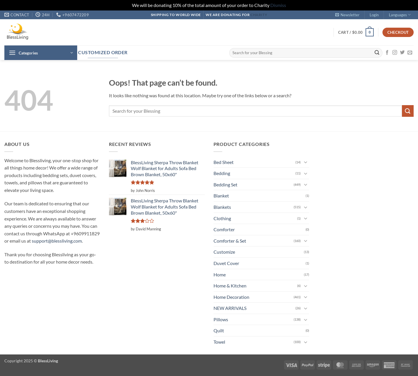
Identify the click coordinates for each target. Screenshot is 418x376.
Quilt (219, 330)
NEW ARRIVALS (230, 308)
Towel (219, 342)
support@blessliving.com (57, 240)
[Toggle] (305, 161)
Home (220, 274)
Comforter (224, 229)
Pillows (221, 319)
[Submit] (377, 53)
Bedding (222, 173)
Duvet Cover (226, 263)
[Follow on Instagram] (394, 52)
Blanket (221, 195)
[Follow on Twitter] (402, 52)
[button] (347, 15)
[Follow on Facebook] (387, 52)
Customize (224, 252)
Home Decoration (231, 297)
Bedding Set (225, 184)
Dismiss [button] (278, 5)
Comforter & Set (230, 240)
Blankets (222, 207)
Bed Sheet (224, 162)
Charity (259, 15)
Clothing (222, 218)
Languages (400, 14)
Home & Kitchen (230, 285)
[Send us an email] (410, 52)
